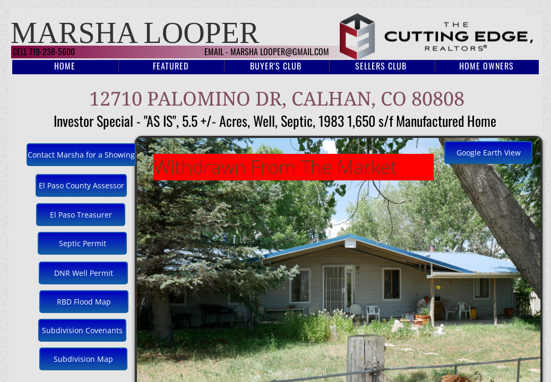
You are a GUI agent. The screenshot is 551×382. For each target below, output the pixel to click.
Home (64, 66)
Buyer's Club (276, 66)
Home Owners (486, 66)
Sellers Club (381, 66)
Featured (170, 66)
